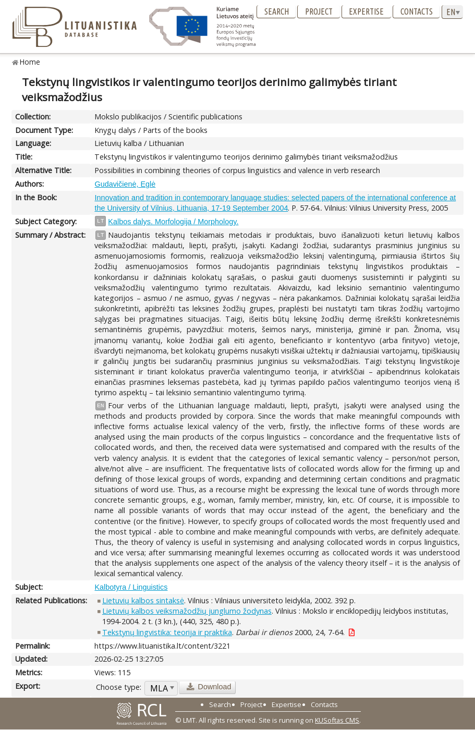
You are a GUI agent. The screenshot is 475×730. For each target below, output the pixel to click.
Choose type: (118, 687)
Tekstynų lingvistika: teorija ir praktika (167, 632)
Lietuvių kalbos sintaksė (143, 600)
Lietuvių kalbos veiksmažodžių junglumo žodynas (187, 611)
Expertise (366, 11)
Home (30, 62)
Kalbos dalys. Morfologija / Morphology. (173, 221)
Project (319, 11)
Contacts (416, 11)
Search (276, 11)
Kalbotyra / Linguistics (130, 587)
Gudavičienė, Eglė (124, 184)
